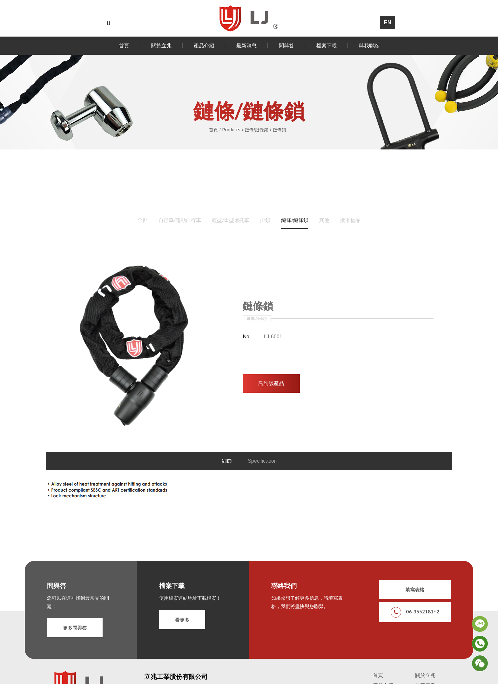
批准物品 (350, 216)
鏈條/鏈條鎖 (256, 128)
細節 (227, 456)
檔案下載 (326, 45)
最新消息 (246, 45)
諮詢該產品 (271, 379)
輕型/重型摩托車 (230, 216)
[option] (133, 341)
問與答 (286, 45)
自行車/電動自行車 (179, 216)
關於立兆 (161, 45)
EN (387, 22)
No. (247, 332)
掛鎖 (265, 216)
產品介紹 (204, 45)
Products (231, 128)
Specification (262, 456)
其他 (324, 216)
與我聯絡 (369, 45)
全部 (143, 216)
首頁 (124, 45)
